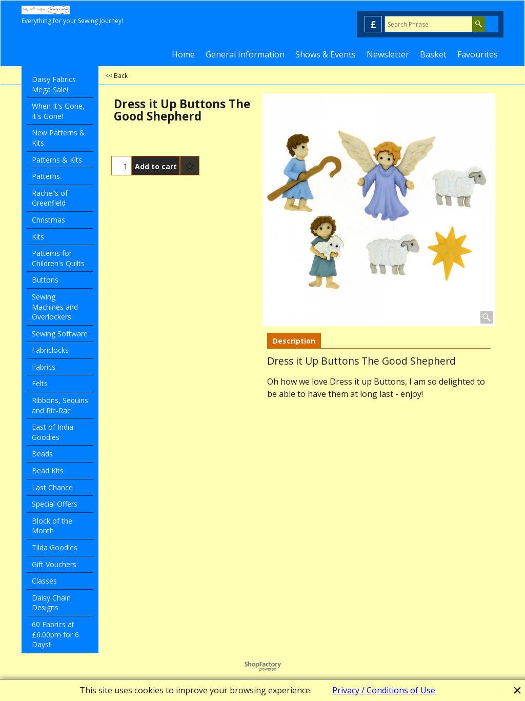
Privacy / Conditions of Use (383, 690)
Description (294, 341)
